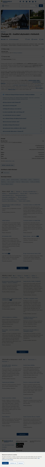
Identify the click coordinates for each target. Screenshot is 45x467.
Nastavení (20, 463)
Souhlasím (5, 463)
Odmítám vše (13, 463)
